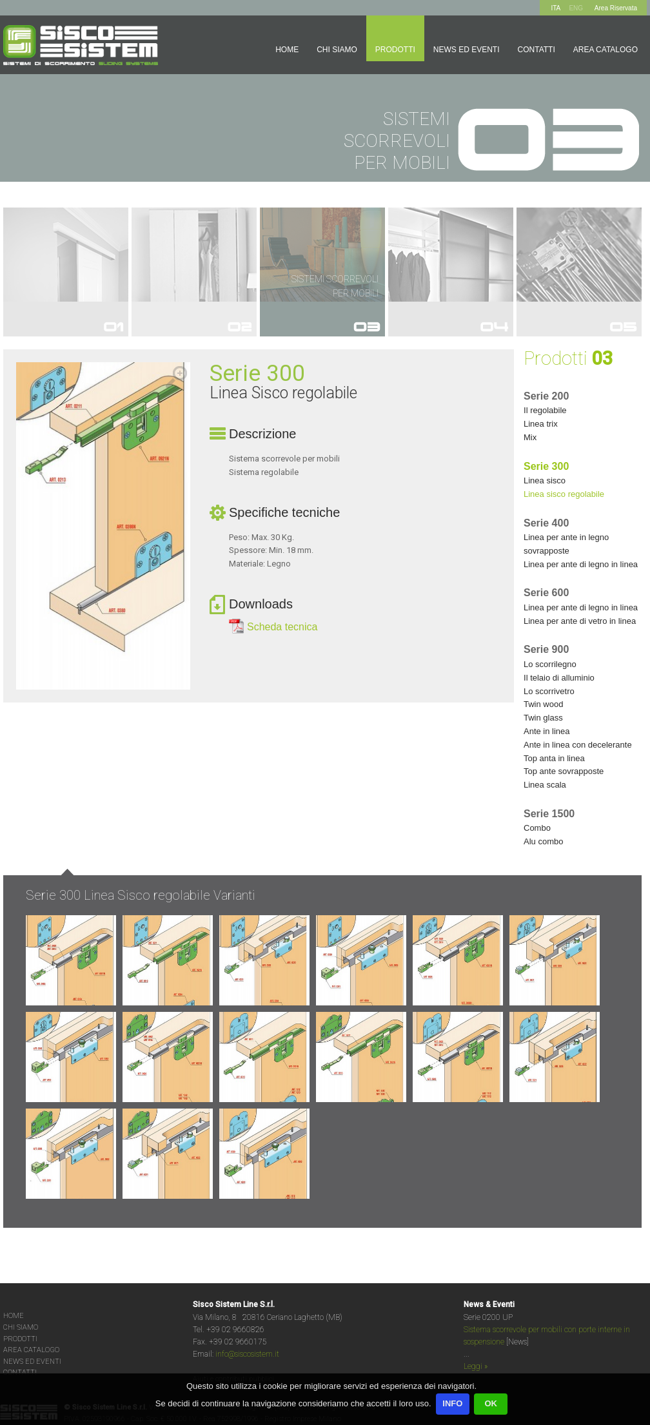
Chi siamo (337, 49)
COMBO (537, 828)
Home (287, 49)
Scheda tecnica (282, 626)
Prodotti (395, 49)
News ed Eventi (466, 49)
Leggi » (476, 1366)
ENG (576, 8)
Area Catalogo (605, 49)
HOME (13, 1316)
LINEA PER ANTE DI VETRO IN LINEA (580, 621)
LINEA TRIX (541, 424)
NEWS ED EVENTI (32, 1361)
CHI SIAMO (20, 1327)
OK (490, 1403)
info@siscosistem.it (247, 1354)
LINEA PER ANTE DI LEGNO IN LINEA (581, 564)
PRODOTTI (20, 1339)
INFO (452, 1403)
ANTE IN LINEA (547, 731)
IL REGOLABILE (545, 410)
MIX (530, 437)
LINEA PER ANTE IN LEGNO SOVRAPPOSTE (566, 544)
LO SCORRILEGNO (550, 664)
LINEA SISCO (545, 480)
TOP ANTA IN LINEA (554, 758)
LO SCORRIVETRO (549, 691)
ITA (555, 8)
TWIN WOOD (543, 704)
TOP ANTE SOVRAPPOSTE (564, 771)
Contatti (536, 49)
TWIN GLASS (543, 717)
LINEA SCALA (545, 785)
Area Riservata (616, 8)
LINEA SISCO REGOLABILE (564, 494)
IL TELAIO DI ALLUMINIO (559, 678)
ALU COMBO (543, 841)
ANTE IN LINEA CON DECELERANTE (578, 745)
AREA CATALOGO (31, 1350)
